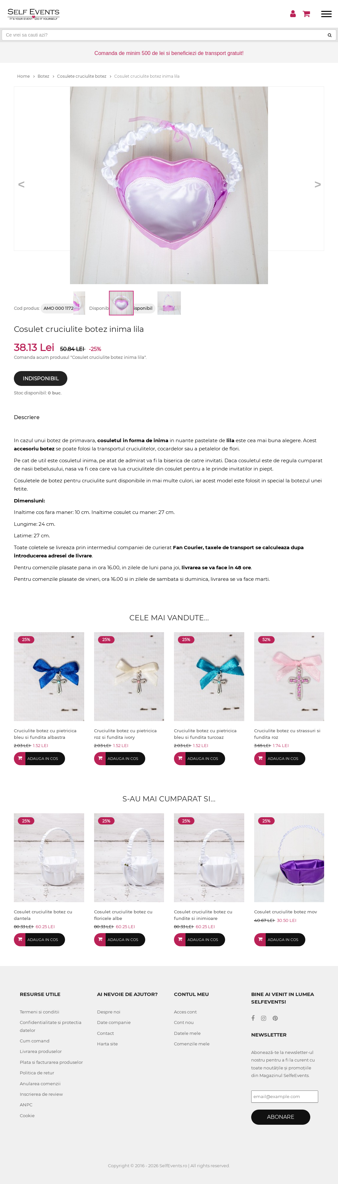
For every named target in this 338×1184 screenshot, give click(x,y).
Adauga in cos (42, 758)
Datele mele (187, 1033)
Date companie (114, 1022)
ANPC (26, 1104)
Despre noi (108, 1011)
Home (26, 76)
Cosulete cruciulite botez (84, 76)
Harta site (107, 1043)
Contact (105, 1033)
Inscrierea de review (41, 1094)
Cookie (27, 1115)
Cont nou (184, 1022)
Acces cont (185, 1011)
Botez (46, 76)
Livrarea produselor (41, 1051)
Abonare (280, 1117)
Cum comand (35, 1040)
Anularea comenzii (40, 1083)
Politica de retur (37, 1072)
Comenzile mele (192, 1043)
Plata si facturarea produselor (51, 1062)
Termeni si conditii (39, 1011)
